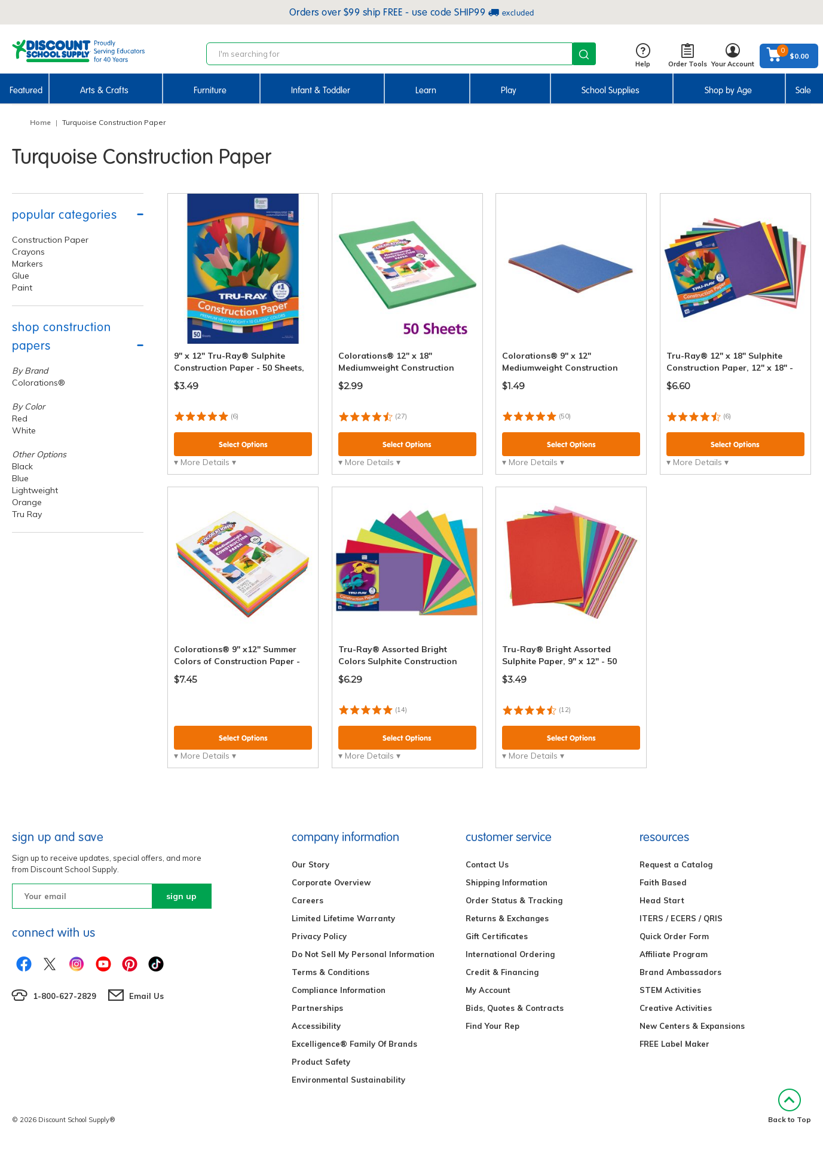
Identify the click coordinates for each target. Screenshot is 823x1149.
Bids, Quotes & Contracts (515, 1008)
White (24, 430)
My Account (488, 990)
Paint (22, 287)
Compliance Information (339, 990)
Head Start (662, 900)
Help (642, 56)
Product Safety (321, 1062)
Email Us (146, 996)
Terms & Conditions (330, 972)
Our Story (310, 864)
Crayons (28, 251)
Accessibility (316, 1026)
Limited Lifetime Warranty (343, 918)
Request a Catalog (676, 864)
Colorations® (38, 382)
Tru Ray (27, 514)
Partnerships (317, 1008)
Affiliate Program (674, 954)
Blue (20, 478)
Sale (803, 90)
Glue (20, 275)
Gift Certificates (497, 936)
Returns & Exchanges (507, 918)
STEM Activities (670, 990)
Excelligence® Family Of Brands (354, 1044)
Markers (27, 263)
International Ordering (510, 954)
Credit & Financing (502, 972)
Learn (425, 90)
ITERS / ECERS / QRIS (681, 918)
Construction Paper (50, 239)
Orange (27, 502)
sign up (181, 896)
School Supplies (611, 90)
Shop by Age (728, 90)
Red (19, 418)
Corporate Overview (331, 882)
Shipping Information (506, 882)
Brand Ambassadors (680, 972)
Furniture (210, 90)
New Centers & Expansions (692, 1026)
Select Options (243, 444)
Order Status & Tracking (514, 900)
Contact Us (487, 864)
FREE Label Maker (674, 1044)
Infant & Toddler (320, 90)
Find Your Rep (492, 1026)
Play (508, 90)
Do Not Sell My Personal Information (363, 954)
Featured (26, 90)
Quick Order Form (674, 936)
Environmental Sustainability (348, 1079)
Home (40, 122)
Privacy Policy (319, 936)
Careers (307, 900)
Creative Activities (676, 1008)
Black (22, 466)
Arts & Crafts (104, 90)
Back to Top (789, 1106)
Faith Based (663, 882)
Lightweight (35, 490)
